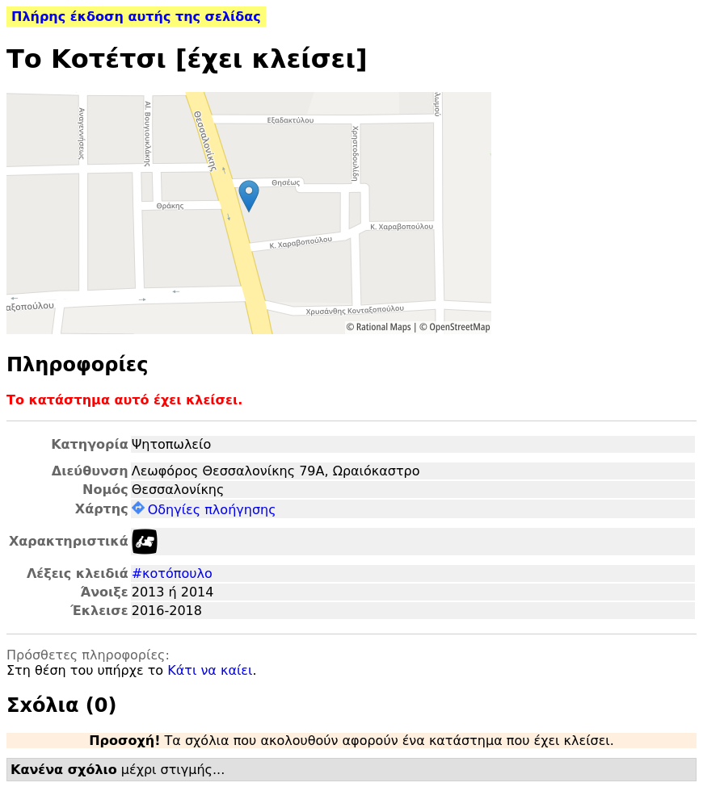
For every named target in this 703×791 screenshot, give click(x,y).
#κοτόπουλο (172, 573)
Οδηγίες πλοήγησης (204, 509)
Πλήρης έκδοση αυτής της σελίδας (136, 16)
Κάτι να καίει (209, 670)
